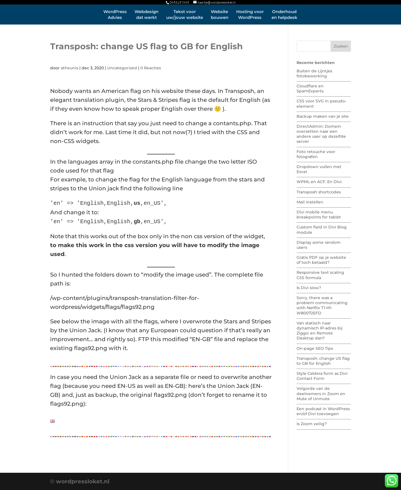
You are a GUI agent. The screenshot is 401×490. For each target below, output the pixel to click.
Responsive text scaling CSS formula (320, 275)
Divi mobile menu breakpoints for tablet (319, 215)
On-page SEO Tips (315, 348)
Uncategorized (122, 67)
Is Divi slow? (309, 287)
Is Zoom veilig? (312, 423)
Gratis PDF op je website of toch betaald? (321, 260)
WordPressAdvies (115, 14)
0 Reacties (150, 67)
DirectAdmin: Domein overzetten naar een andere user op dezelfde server (321, 134)
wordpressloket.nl (82, 481)
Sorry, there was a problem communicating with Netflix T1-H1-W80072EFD (322, 305)
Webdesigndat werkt (146, 14)
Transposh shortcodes (319, 191)
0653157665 (179, 2)
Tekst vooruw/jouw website (184, 14)
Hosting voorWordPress (250, 14)
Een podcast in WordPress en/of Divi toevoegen (323, 411)
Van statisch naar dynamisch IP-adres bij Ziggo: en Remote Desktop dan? (320, 331)
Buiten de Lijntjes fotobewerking (314, 73)
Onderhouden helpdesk (284, 14)
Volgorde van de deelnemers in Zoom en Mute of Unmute (321, 393)
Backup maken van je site (323, 116)
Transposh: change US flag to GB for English (323, 361)
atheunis (69, 67)
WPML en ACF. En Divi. (319, 181)
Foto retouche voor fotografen (316, 154)
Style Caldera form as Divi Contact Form (322, 376)
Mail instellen (310, 202)
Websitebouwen (219, 14)
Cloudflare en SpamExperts (310, 88)
